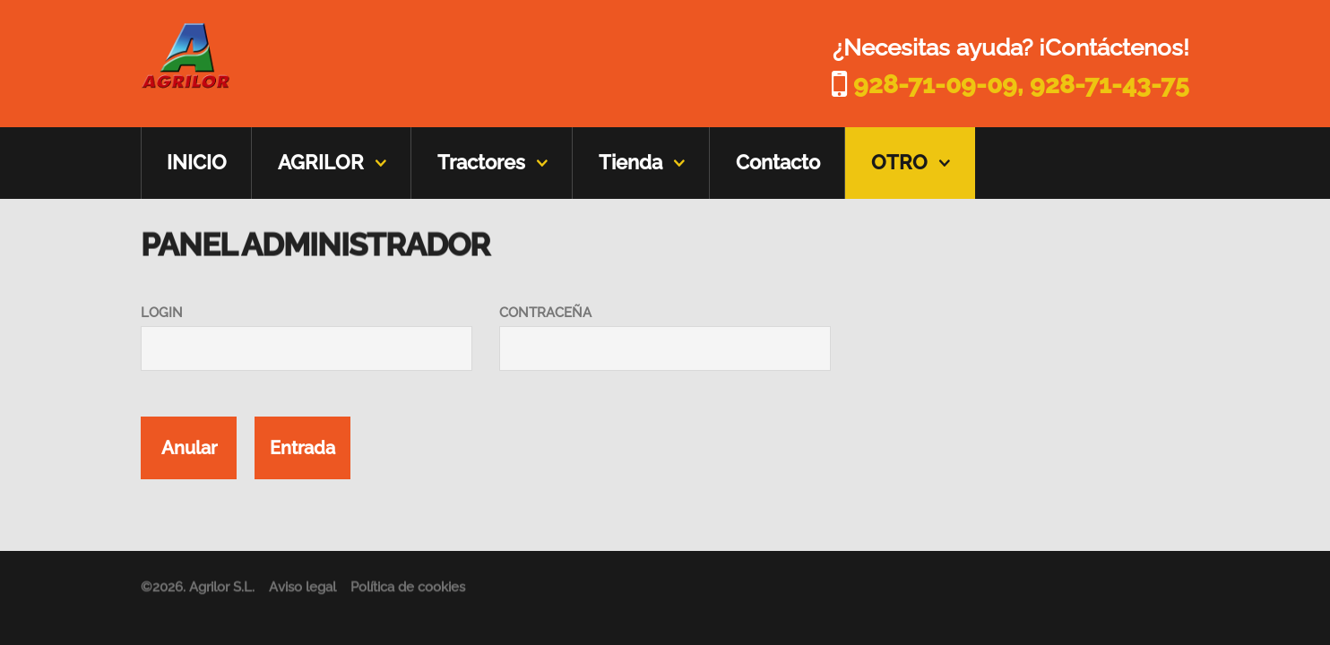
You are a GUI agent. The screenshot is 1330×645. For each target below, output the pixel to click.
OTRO (899, 162)
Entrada (302, 448)
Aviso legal (302, 590)
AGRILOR (321, 162)
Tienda (630, 162)
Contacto (778, 162)
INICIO (197, 162)
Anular (189, 448)
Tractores (481, 162)
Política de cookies (407, 590)
